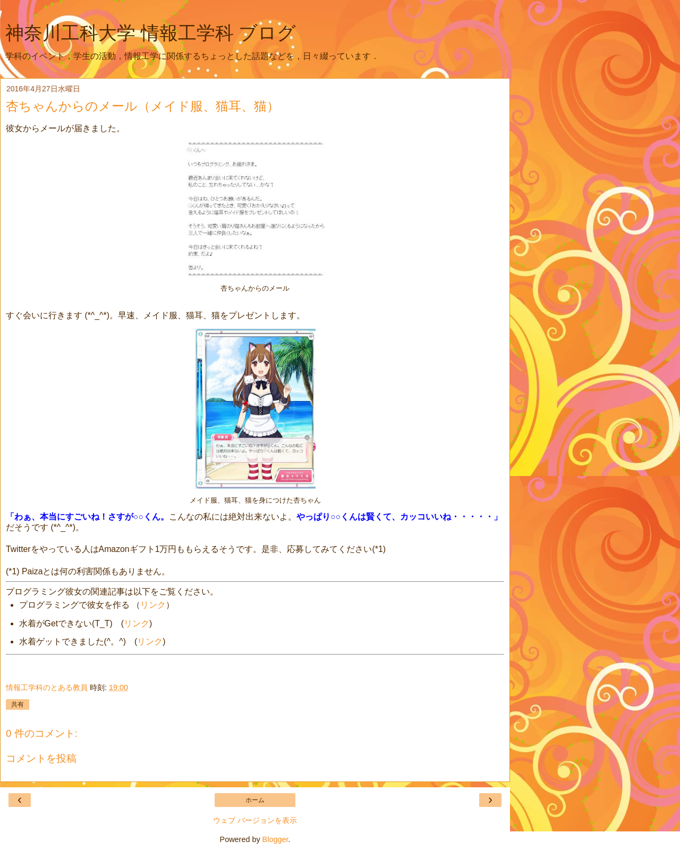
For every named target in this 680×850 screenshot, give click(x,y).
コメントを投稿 (41, 758)
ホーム (255, 800)
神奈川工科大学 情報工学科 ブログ (150, 33)
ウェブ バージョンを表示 (255, 820)
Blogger (275, 839)
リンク (153, 604)
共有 (17, 704)
